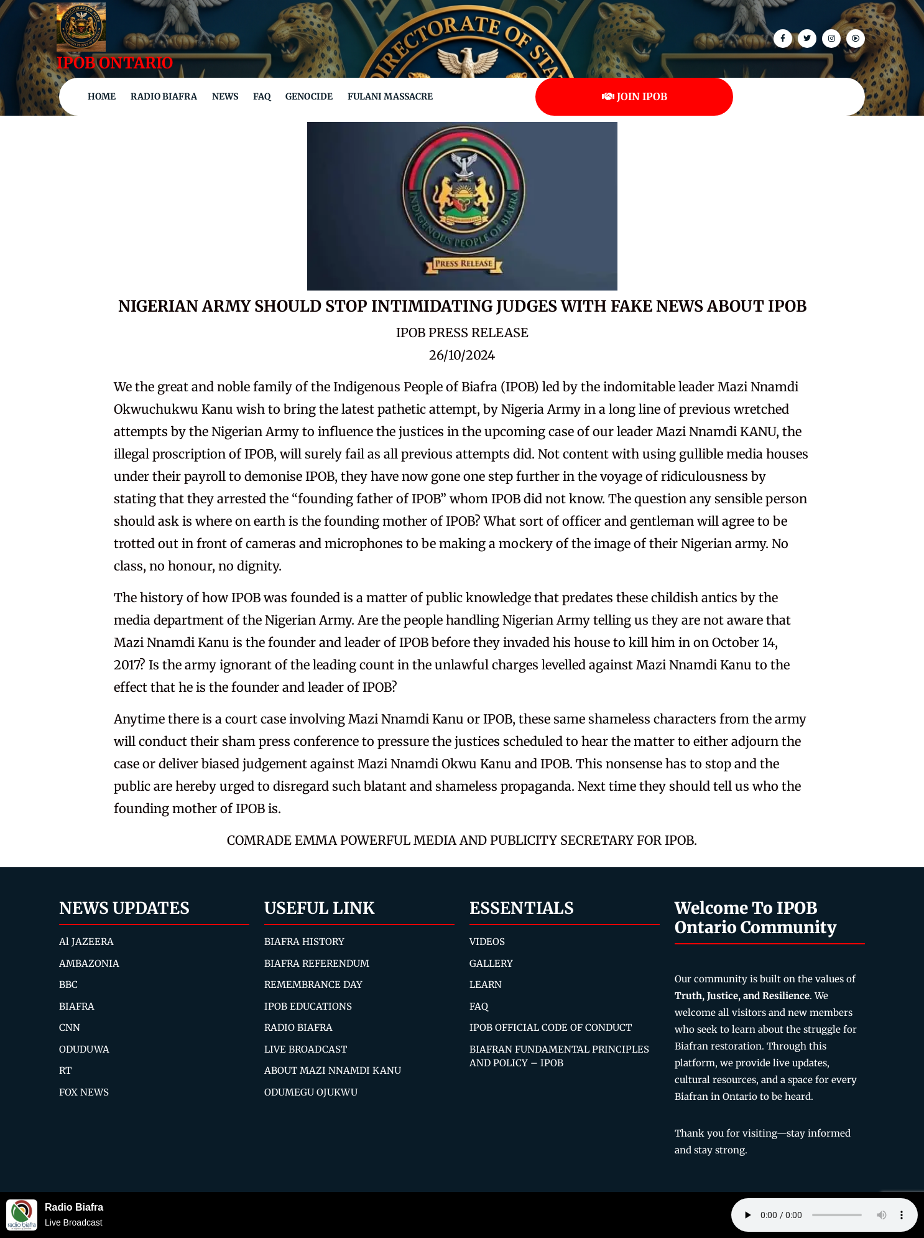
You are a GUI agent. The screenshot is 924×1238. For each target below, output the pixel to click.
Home (102, 96)
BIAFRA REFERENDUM (316, 963)
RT (65, 1070)
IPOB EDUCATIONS (308, 1006)
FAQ (261, 96)
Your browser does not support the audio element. (824, 1215)
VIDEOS (487, 941)
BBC (68, 984)
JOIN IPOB (634, 96)
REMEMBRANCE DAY (313, 984)
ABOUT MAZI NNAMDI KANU (332, 1070)
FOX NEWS (84, 1092)
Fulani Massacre (390, 96)
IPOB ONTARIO (115, 63)
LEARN (485, 984)
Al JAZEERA (86, 941)
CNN (69, 1027)
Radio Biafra (164, 96)
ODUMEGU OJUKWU (311, 1092)
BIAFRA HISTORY (304, 941)
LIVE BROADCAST (305, 1049)
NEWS (225, 96)
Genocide (309, 96)
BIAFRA (77, 1006)
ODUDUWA (84, 1049)
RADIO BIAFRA (298, 1027)
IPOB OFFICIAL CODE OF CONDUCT (550, 1027)
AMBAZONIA (89, 963)
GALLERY (491, 963)
